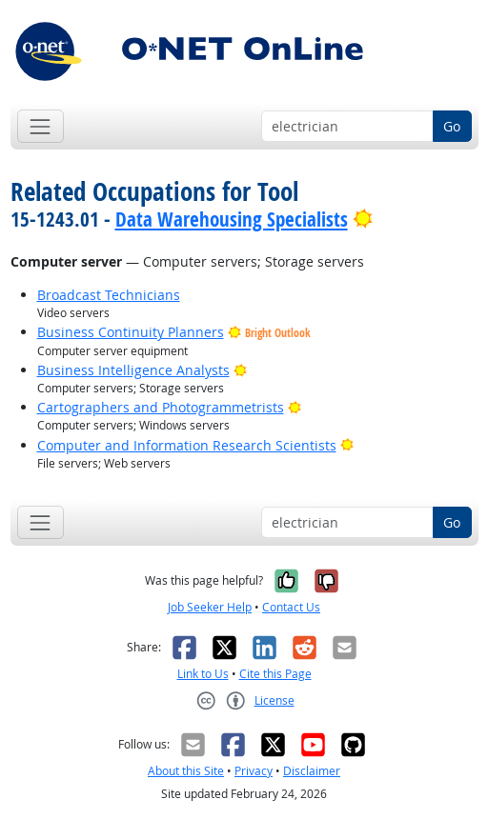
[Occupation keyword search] (347, 126)
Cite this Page (275, 674)
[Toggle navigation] (40, 126)
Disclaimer (311, 771)
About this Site (186, 771)
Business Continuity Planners (130, 332)
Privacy (253, 771)
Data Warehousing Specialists (231, 219)
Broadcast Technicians (108, 295)
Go (451, 126)
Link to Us (203, 674)
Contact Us (291, 607)
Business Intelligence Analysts (133, 370)
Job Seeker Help (210, 607)
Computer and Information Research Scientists (186, 445)
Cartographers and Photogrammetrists (160, 407)
